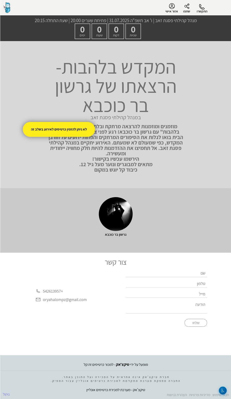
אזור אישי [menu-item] (171, 8)
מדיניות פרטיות (199, 394)
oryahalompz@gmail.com (65, 299)
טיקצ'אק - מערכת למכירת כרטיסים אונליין (115, 389)
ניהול (6, 394)
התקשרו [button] (201, 11)
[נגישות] (222, 390)
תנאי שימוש (220, 394)
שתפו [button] (186, 11)
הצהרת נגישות (176, 394)
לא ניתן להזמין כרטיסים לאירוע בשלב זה (59, 129)
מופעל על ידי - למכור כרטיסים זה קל (115, 364)
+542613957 (53, 291)
